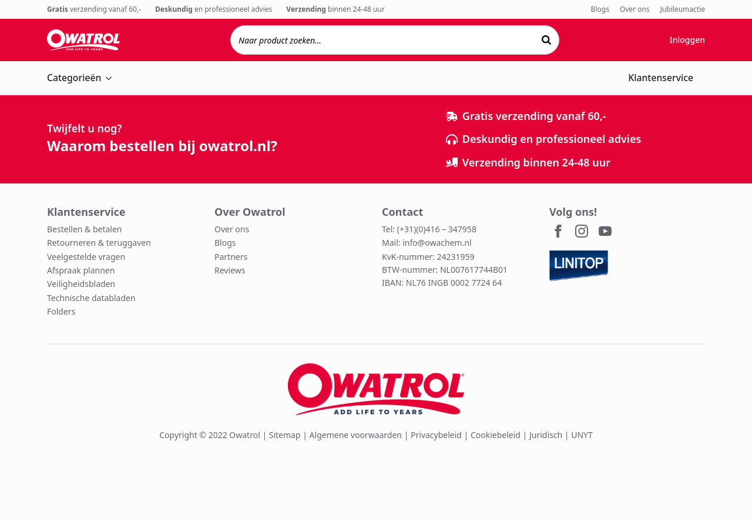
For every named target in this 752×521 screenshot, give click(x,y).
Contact (402, 212)
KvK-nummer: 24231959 (428, 256)
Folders (61, 311)
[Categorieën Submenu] (112, 78)
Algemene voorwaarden (356, 434)
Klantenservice (660, 77)
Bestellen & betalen (84, 229)
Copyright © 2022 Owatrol (209, 434)
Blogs (600, 9)
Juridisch (545, 434)
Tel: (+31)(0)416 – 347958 (429, 229)
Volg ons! (573, 212)
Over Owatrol (250, 212)
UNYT (582, 434)
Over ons (635, 9)
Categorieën (74, 77)
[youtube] (605, 231)
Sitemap (285, 434)
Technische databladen (91, 297)
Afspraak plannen (81, 270)
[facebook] (558, 231)
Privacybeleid (436, 434)
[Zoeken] (546, 40)
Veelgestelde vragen (86, 256)
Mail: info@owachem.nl (427, 242)
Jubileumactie (682, 9)
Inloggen (687, 39)
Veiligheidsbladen (81, 283)
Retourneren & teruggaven (99, 242)
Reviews (229, 270)
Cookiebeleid (496, 434)
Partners (230, 256)
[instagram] (581, 231)
